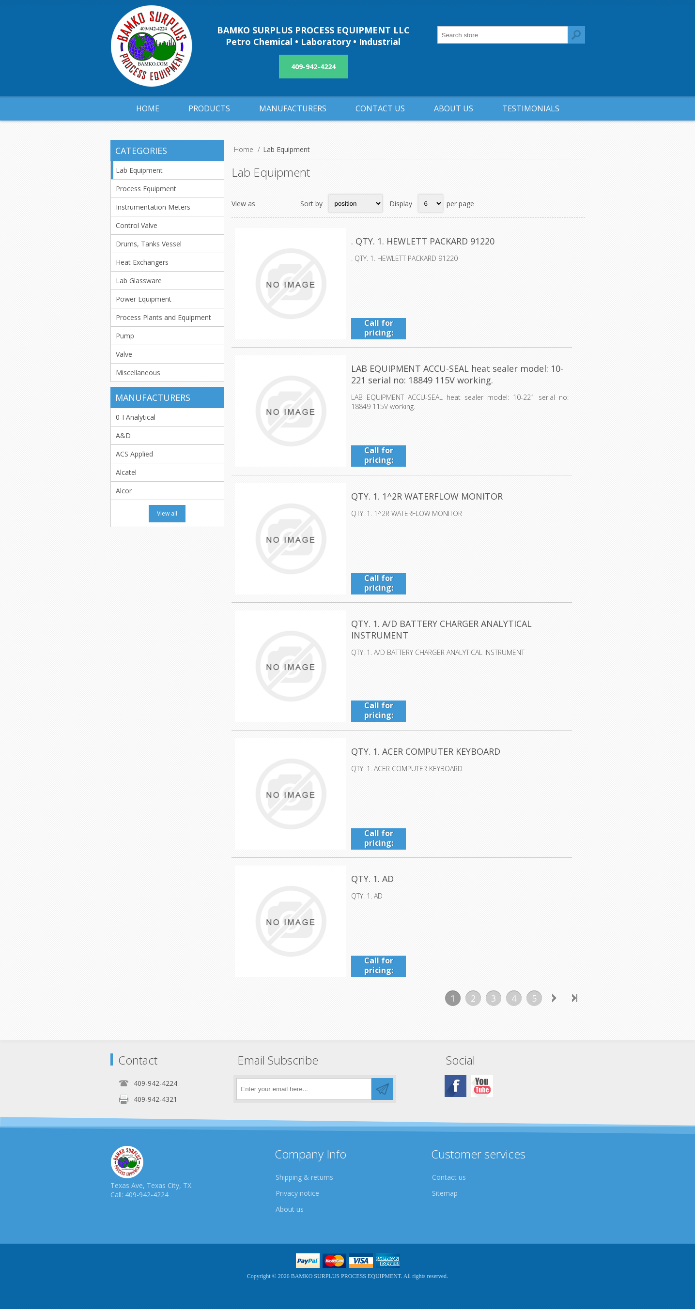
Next (554, 999)
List (286, 203)
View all (167, 513)
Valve (124, 354)
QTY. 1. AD (372, 880)
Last (575, 999)
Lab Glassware (139, 280)
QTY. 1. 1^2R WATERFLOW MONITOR (427, 497)
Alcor (124, 490)
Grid (268, 203)
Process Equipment (146, 188)
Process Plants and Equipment (163, 317)
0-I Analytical (135, 417)
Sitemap (445, 1194)
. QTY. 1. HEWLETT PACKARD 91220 (422, 241)
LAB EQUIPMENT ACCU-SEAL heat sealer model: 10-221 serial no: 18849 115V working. (464, 374)
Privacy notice (297, 1194)
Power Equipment (143, 299)
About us (290, 1210)
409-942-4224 (313, 66)
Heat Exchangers (142, 262)
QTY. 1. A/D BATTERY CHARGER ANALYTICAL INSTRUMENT (441, 630)
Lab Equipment (139, 170)
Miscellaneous (138, 372)
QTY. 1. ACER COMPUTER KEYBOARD (425, 752)
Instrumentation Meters (153, 207)
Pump (125, 335)
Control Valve (136, 225)
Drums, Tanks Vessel (149, 243)
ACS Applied (134, 453)
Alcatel (126, 472)
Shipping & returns (304, 1178)
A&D (123, 435)
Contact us (449, 1178)
